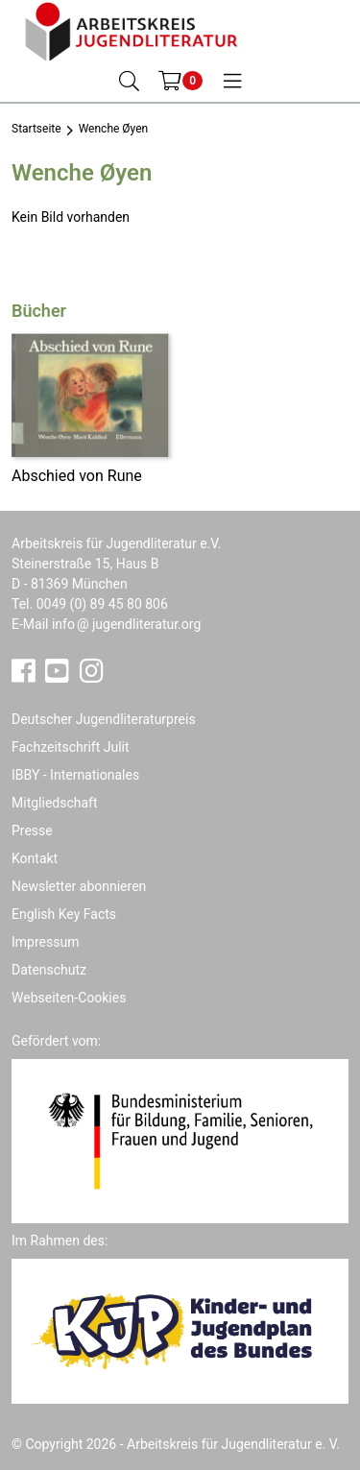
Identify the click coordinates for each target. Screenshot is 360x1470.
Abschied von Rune (77, 476)
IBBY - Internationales (75, 775)
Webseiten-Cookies (69, 997)
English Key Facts (64, 914)
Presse (32, 830)
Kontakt (35, 858)
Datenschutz (49, 969)
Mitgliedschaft (55, 802)
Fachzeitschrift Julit (71, 747)
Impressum (45, 942)
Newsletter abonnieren (79, 886)
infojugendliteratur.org (126, 624)
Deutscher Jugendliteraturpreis (104, 719)
